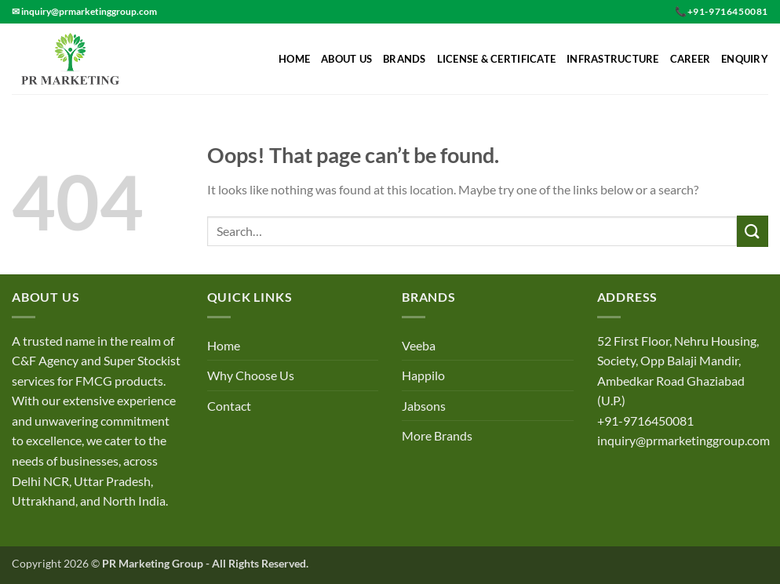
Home (294, 59)
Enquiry (744, 59)
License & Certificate (496, 59)
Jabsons (424, 405)
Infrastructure (613, 59)
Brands (404, 59)
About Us (346, 59)
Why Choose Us (250, 375)
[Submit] (752, 231)
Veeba (419, 345)
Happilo (423, 375)
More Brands (437, 435)
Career (690, 59)
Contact (229, 405)
